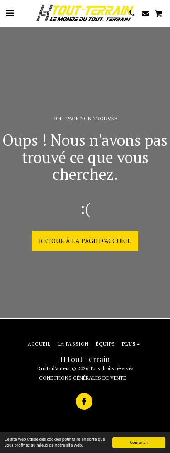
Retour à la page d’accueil (85, 240)
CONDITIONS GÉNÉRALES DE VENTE (82, 377)
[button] (10, 13)
